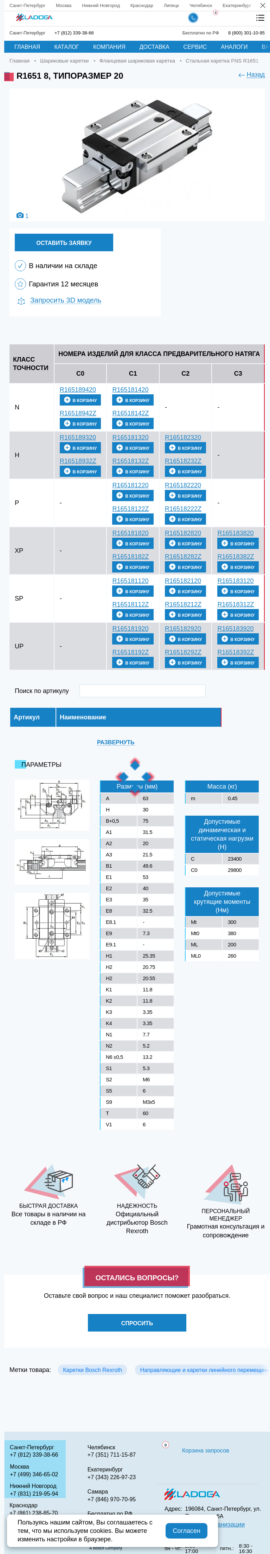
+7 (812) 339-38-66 (34, 1455)
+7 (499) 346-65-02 (34, 1474)
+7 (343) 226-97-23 (112, 1477)
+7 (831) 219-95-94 (34, 1494)
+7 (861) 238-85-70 (33, 1513)
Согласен (186, 1530)
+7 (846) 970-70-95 (112, 1499)
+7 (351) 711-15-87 (112, 1455)
